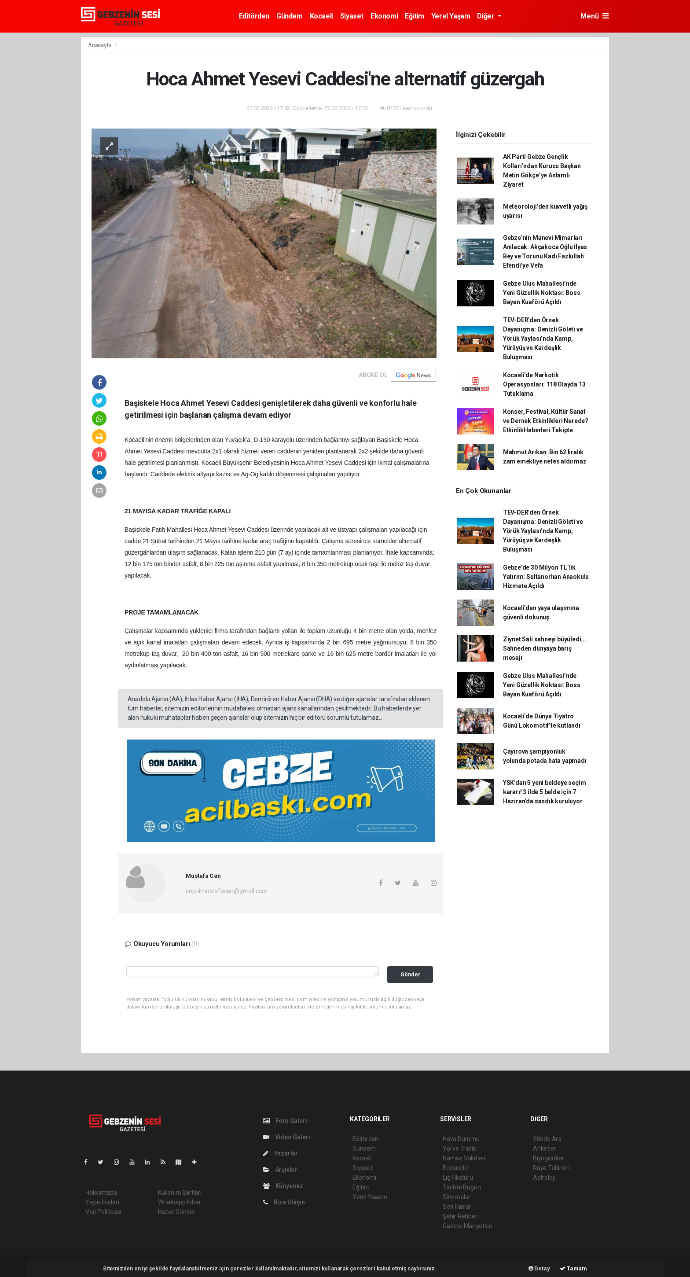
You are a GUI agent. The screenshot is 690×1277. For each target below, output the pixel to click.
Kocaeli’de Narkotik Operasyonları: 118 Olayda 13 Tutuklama (544, 384)
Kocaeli (321, 16)
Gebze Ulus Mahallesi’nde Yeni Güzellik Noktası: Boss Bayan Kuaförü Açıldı (541, 292)
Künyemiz (283, 1185)
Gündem (289, 16)
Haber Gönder (176, 1211)
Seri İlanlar (457, 1206)
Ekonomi (384, 16)
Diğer (486, 16)
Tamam (573, 1268)
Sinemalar (456, 1196)
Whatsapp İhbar (179, 1202)
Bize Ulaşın (284, 1202)
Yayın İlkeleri (102, 1202)
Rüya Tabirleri (551, 1167)
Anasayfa (100, 45)
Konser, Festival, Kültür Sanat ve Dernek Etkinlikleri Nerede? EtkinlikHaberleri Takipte (545, 421)
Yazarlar (280, 1153)
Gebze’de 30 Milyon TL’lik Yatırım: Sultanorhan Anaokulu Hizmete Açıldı (546, 576)
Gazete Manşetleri (467, 1225)
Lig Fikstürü (458, 1177)
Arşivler (280, 1169)
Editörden (254, 16)
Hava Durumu (461, 1138)
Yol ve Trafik (459, 1148)
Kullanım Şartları (180, 1192)
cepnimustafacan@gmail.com (227, 890)
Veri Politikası (103, 1211)
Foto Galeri (285, 1120)
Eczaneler (456, 1167)
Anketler (544, 1148)
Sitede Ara (547, 1138)
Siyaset (351, 16)
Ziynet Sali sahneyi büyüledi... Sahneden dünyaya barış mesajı (544, 648)
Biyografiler (548, 1158)
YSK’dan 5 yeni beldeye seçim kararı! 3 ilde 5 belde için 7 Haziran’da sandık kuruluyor (544, 792)
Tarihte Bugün (462, 1187)
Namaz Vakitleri (464, 1158)
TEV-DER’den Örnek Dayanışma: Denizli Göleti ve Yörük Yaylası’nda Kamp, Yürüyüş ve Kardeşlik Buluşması (543, 338)
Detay (539, 1268)
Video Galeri (286, 1137)
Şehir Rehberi (461, 1216)
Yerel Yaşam (450, 16)
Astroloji (544, 1177)
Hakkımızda (101, 1192)
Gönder (410, 974)
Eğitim (414, 16)
